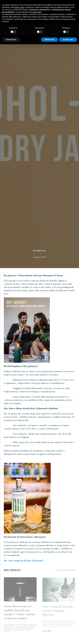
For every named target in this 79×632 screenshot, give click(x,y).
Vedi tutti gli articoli (65, 570)
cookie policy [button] (37, 12)
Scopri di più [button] (11, 39)
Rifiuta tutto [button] (49, 39)
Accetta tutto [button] (68, 39)
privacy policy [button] (19, 7)
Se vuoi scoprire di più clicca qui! (24, 560)
